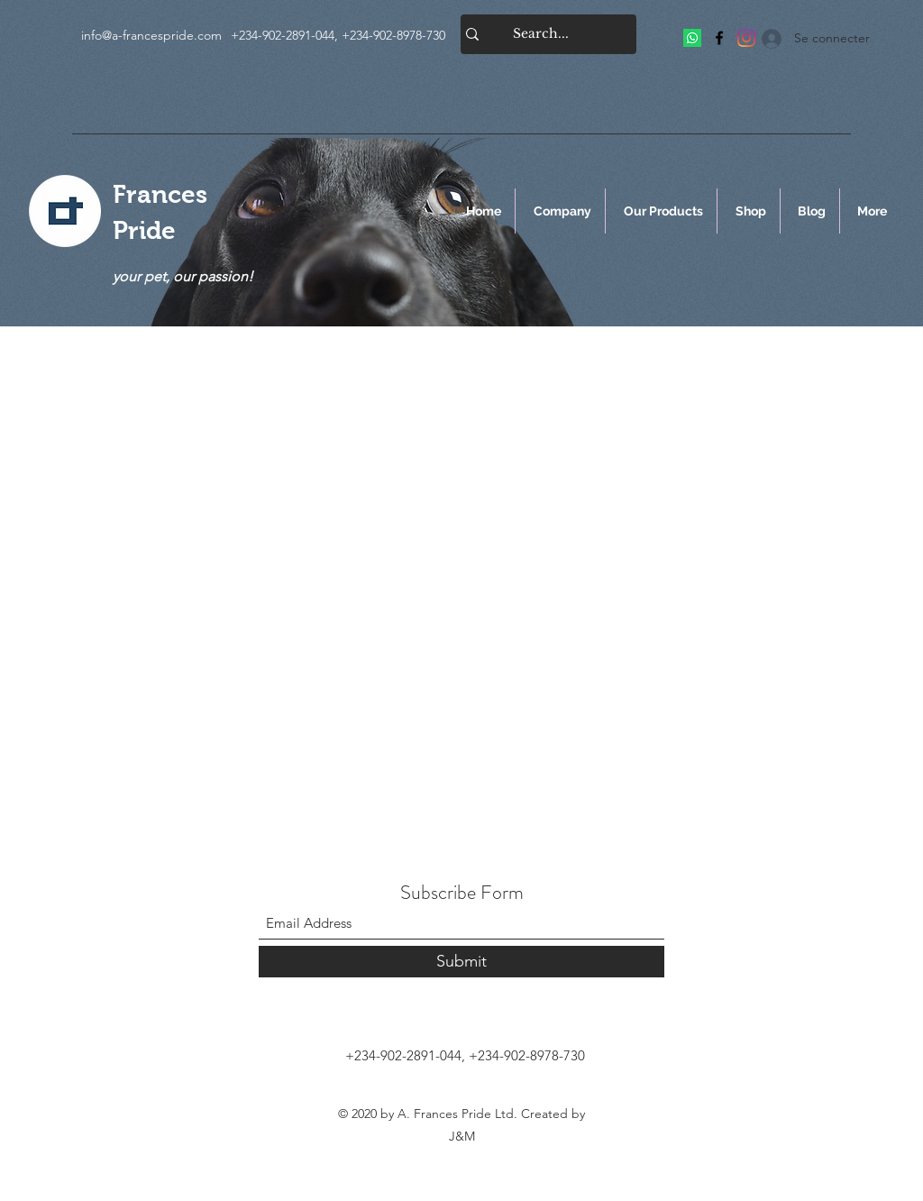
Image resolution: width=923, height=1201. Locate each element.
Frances (160, 194)
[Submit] (461, 961)
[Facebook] (719, 38)
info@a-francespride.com (151, 35)
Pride (144, 230)
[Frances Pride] (692, 38)
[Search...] (541, 34)
